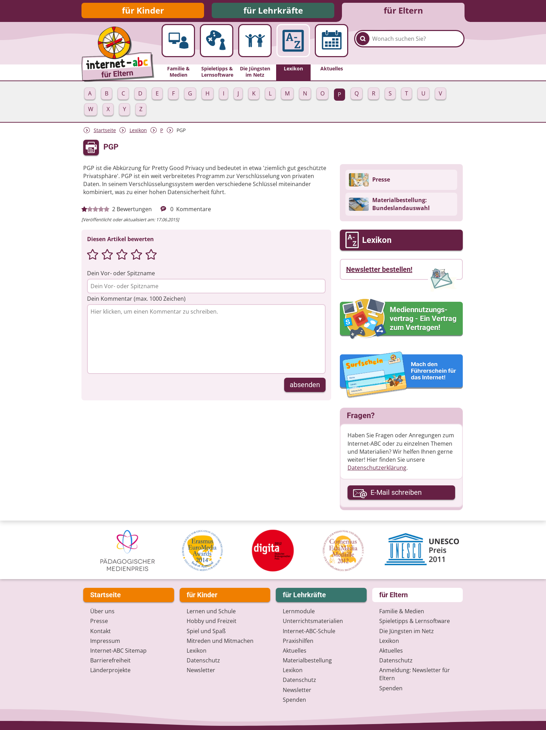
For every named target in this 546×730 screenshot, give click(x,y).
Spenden (294, 700)
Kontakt (100, 631)
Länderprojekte (110, 670)
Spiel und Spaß (206, 631)
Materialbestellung (307, 660)
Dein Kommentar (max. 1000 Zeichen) (136, 301)
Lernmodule (299, 611)
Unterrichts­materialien (313, 621)
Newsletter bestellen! (379, 271)
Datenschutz (203, 660)
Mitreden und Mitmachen (220, 641)
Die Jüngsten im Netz (406, 631)
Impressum (105, 641)
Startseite (105, 132)
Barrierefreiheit (110, 660)
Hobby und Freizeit (211, 621)
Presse (99, 621)
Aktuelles (294, 650)
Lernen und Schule (211, 611)
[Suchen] (362, 46)
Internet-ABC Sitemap (118, 650)
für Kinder (143, 11)
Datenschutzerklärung (377, 470)
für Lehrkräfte (273, 11)
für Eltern (403, 11)
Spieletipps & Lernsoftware (414, 621)
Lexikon (138, 132)
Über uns (102, 611)
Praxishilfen (298, 641)
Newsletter (201, 670)
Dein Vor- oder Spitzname (121, 275)
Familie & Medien (401, 611)
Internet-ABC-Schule (309, 631)
